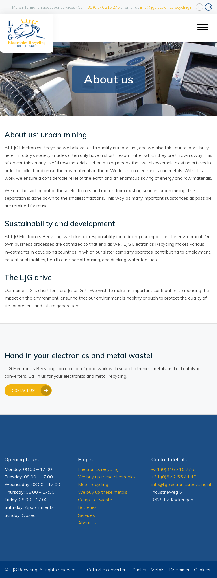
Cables (139, 569)
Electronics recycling (98, 469)
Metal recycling (93, 484)
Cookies (202, 569)
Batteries (87, 507)
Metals (157, 569)
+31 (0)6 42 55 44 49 (173, 477)
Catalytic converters (107, 569)
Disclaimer (179, 569)
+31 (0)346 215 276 (102, 7)
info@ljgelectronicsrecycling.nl (166, 7)
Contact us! (23, 390)
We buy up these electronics (107, 477)
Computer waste (95, 499)
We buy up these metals (102, 492)
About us (87, 523)
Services (87, 515)
